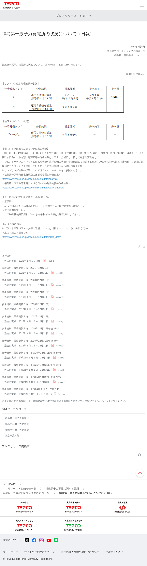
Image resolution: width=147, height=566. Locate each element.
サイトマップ (10, 551)
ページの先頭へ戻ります (140, 473)
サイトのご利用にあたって (39, 551)
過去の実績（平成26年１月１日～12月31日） (35, 357)
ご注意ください (114, 551)
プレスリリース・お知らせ (73, 16)
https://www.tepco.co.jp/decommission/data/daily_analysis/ (33, 187)
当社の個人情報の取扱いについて (80, 551)
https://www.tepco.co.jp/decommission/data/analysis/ (30, 179)
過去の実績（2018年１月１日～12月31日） (34, 309)
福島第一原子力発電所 (17, 418)
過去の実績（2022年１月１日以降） (30, 260)
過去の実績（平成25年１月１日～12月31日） (35, 369)
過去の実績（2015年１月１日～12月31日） (34, 345)
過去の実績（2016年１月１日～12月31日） (34, 333)
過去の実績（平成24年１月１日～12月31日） (35, 382)
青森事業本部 (12, 435)
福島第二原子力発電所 (17, 424)
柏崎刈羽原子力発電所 (17, 429)
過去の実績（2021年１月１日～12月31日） (34, 272)
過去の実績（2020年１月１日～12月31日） (34, 285)
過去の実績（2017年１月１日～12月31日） (34, 321)
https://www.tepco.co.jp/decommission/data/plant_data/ (31, 237)
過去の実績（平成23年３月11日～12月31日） (35, 394)
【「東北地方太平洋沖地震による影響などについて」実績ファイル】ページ (68, 401)
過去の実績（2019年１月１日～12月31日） (34, 297)
